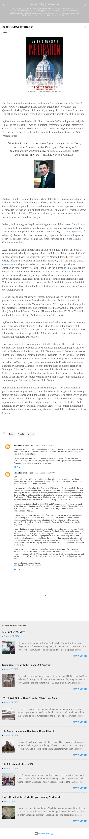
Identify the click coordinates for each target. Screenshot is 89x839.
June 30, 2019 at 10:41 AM (44, 473)
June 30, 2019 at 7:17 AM (44, 445)
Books (11, 434)
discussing (7, 264)
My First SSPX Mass (13, 632)
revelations (64, 271)
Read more (80, 656)
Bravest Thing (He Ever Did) (44, 4)
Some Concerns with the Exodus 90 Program (26, 665)
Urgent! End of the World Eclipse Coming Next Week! (31, 797)
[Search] (85, 5)
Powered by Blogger (44, 833)
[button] (85, 27)
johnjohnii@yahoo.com (23, 445)
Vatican (31, 434)
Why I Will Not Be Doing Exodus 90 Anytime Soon (30, 698)
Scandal (21, 434)
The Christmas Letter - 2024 (17, 764)
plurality (78, 231)
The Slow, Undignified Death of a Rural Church (28, 731)
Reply (17, 467)
